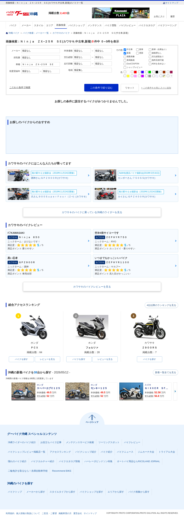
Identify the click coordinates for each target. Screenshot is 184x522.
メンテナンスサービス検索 (80, 442)
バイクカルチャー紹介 (42, 461)
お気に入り (159, 16)
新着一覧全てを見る (165, 372)
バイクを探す (21, 359)
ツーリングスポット (108, 442)
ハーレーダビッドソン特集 (98, 461)
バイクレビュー (127, 25)
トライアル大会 (167, 452)
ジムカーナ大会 (146, 452)
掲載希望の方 (65, 513)
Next (175, 392)
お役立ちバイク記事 (50, 442)
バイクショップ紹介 (85, 452)
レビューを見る (47, 359)
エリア (49, 25)
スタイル (38, 25)
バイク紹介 (106, 452)
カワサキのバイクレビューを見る (92, 286)
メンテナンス (95, 25)
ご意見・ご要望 (49, 513)
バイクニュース (125, 452)
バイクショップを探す (91, 492)
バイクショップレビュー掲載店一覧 (26, 452)
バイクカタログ (147, 25)
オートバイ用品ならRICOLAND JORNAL (138, 461)
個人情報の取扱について (28, 513)
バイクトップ (15, 492)
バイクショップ (76, 25)
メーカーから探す (35, 492)
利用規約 (10, 513)
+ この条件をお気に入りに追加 (156, 88)
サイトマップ (170, 3)
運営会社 (77, 513)
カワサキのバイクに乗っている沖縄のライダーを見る (92, 212)
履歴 (172, 16)
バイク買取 (110, 25)
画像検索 (61, 25)
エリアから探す (116, 492)
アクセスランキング (60, 452)
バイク (13, 25)
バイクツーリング (167, 25)
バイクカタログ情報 (69, 461)
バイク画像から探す (139, 492)
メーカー (26, 25)
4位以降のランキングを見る (161, 305)
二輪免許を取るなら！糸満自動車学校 (28, 471)
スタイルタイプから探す (62, 492)
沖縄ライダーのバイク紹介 (22, 442)
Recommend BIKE (61, 471)
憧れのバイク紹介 (17, 461)
